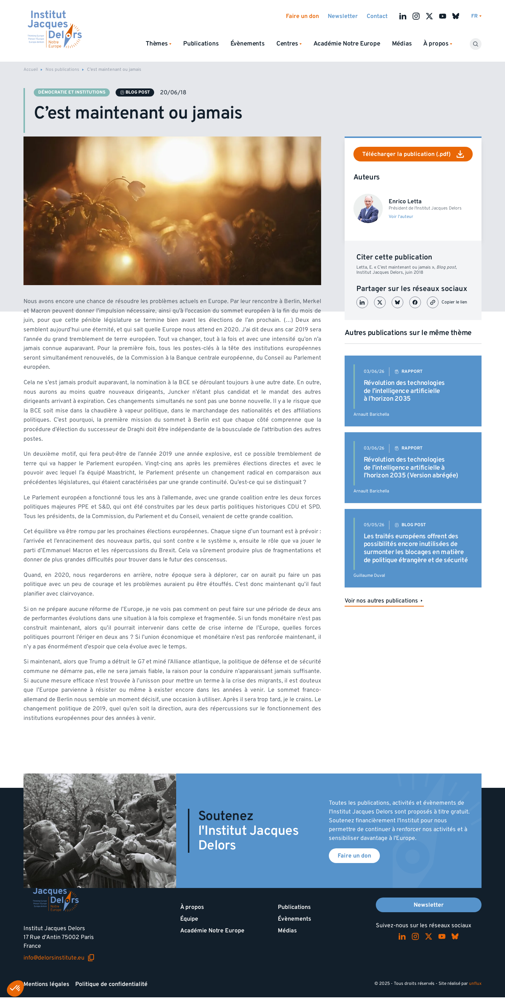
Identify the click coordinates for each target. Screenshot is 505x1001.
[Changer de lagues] (476, 16)
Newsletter (343, 16)
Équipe (189, 919)
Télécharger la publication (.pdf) (413, 154)
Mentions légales (46, 984)
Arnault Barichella (371, 414)
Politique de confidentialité (111, 984)
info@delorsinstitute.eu (59, 957)
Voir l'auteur (401, 216)
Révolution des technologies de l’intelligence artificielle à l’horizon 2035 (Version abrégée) (411, 467)
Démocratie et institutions (71, 92)
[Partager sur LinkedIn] (362, 302)
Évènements (247, 43)
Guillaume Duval (369, 575)
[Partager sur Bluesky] (397, 302)
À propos (192, 907)
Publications (201, 43)
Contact (377, 16)
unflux (475, 983)
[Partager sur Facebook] (415, 302)
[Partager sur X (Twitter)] (380, 302)
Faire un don (302, 16)
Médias (402, 43)
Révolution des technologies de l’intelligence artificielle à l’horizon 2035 (404, 390)
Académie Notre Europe (346, 43)
